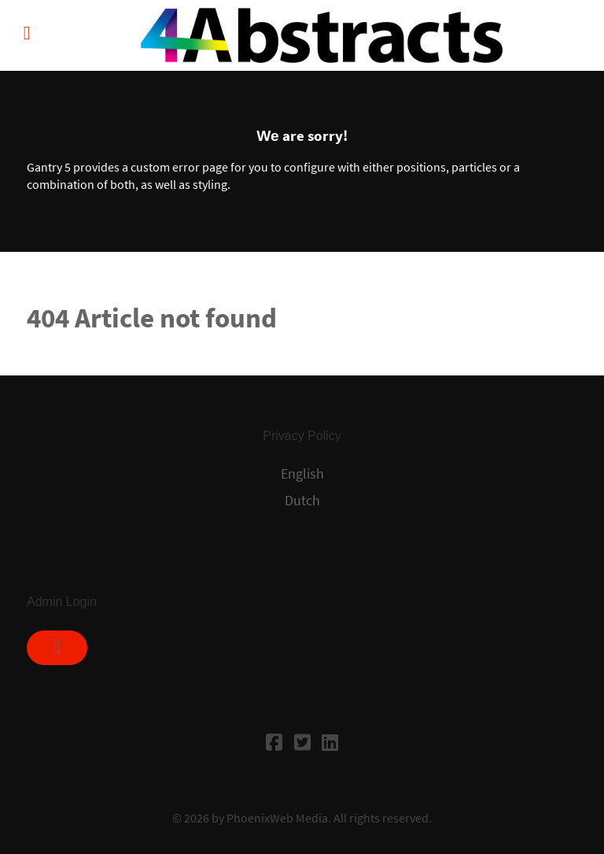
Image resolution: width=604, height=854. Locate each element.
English (302, 473)
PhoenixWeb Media (277, 818)
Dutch (302, 500)
